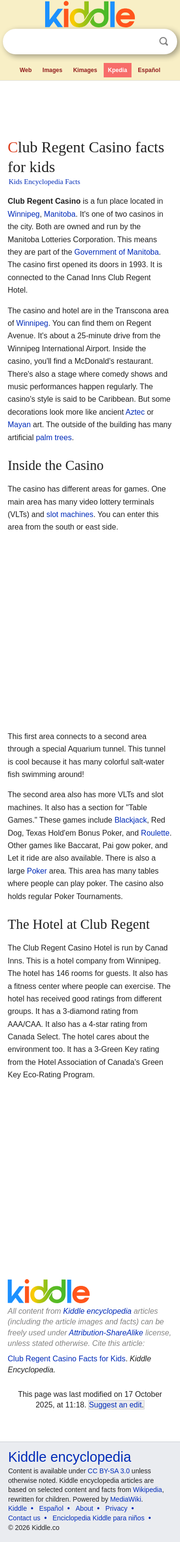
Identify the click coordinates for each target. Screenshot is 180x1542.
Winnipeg (24, 214)
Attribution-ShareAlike (106, 1333)
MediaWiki (125, 1499)
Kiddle (17, 1508)
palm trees (54, 437)
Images (52, 70)
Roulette (155, 833)
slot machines (70, 514)
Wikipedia (147, 1489)
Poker (37, 871)
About (85, 1508)
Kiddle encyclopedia (97, 1311)
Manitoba (60, 214)
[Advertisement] (90, 107)
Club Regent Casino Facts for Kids (66, 1359)
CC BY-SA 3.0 (109, 1471)
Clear (144, 42)
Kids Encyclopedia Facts (44, 181)
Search (163, 41)
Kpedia (117, 70)
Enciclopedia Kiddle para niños (98, 1518)
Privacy (117, 1508)
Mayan (19, 424)
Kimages (85, 70)
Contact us (24, 1518)
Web (26, 70)
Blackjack (130, 820)
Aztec (134, 412)
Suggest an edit (115, 1405)
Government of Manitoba (116, 252)
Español (149, 70)
